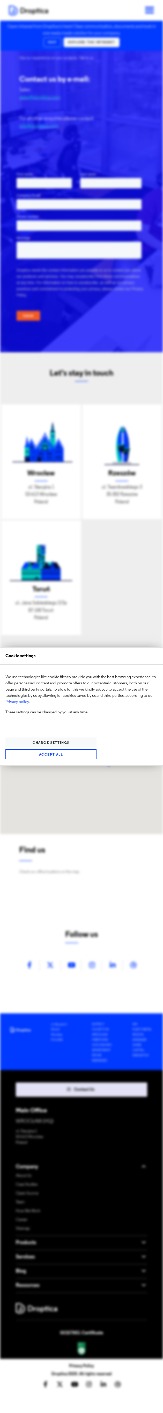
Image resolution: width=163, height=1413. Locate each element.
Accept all (51, 754)
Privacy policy (17, 702)
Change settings (51, 742)
